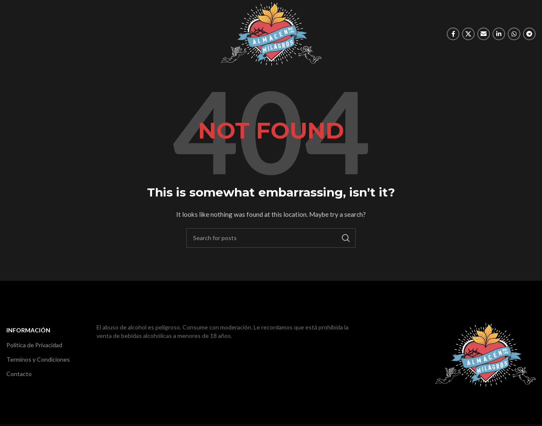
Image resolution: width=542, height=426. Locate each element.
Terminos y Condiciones (38, 359)
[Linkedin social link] (498, 34)
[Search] (271, 238)
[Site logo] (271, 33)
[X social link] (468, 34)
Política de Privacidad (34, 345)
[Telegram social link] (529, 34)
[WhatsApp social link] (514, 34)
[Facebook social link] (453, 34)
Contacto (19, 373)
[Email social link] (483, 34)
